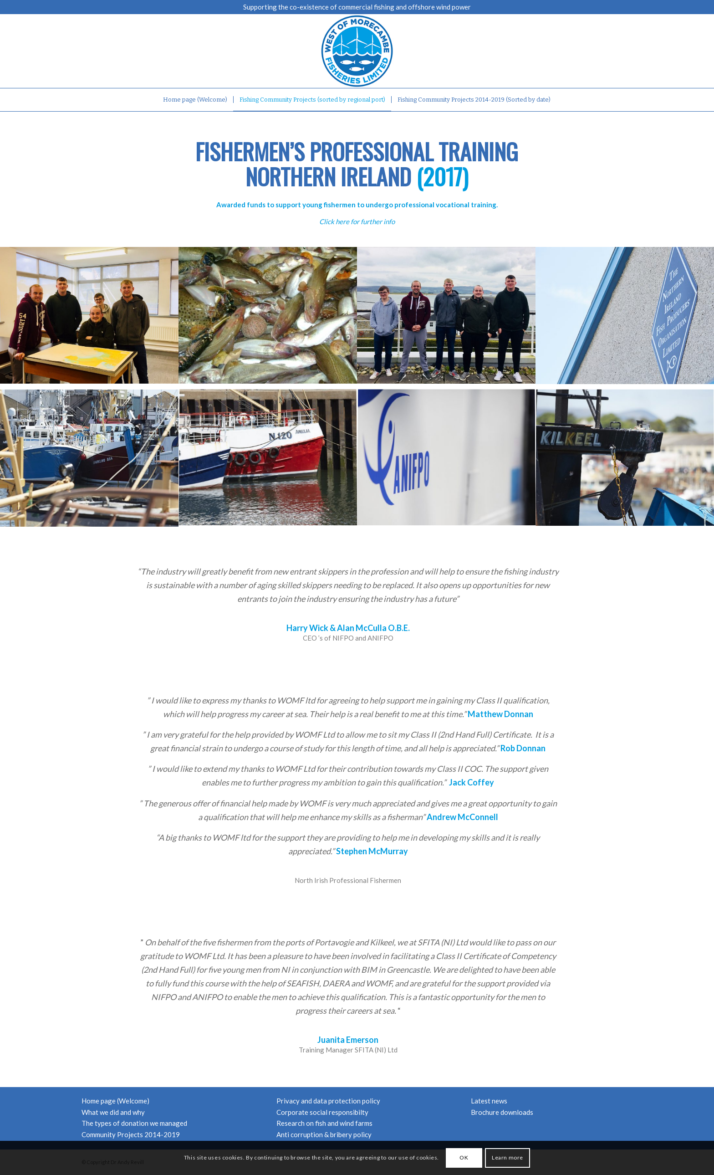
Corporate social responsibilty (322, 1112)
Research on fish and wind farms (324, 1123)
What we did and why (113, 1112)
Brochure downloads (502, 1112)
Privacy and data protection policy (328, 1101)
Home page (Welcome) (115, 1101)
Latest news (489, 1101)
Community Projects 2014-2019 (131, 1134)
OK (463, 1157)
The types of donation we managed (134, 1123)
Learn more (507, 1157)
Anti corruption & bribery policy (324, 1134)
